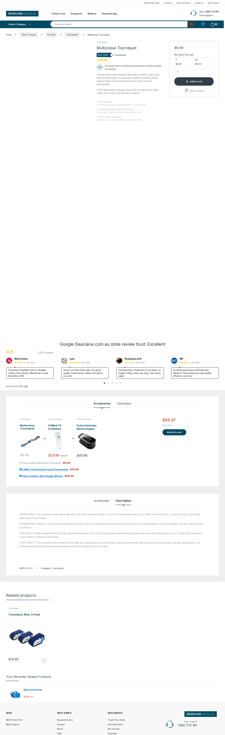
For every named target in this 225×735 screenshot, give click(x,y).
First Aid (51, 34)
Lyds (72, 312)
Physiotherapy (109, 13)
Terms (9, 706)
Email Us (199, 3)
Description (124, 357)
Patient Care (58, 13)
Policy (9, 702)
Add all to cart (174, 386)
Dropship (112, 687)
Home (9, 34)
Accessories (102, 357)
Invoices (168, 3)
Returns (10, 697)
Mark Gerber (21, 312)
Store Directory (184, 3)
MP (181, 312)
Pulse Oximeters (84, 373)
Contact (61, 678)
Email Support (206, 15)
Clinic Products (28, 34)
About (60, 682)
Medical (92, 13)
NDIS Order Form (151, 3)
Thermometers (55, 373)
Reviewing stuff (133, 312)
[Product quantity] (194, 72)
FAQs (59, 687)
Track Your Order (116, 673)
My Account (213, 3)
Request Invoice (65, 673)
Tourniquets (72, 34)
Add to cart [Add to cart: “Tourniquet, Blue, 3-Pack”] (43, 614)
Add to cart (196, 81)
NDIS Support (12, 678)
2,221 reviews (45, 306)
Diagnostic (76, 13)
